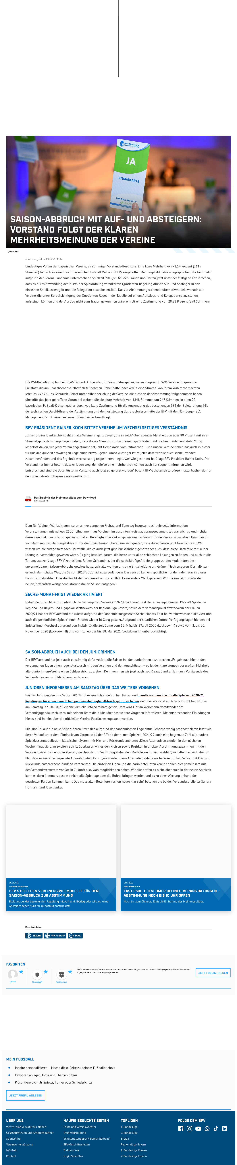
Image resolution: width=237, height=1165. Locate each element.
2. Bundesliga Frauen (134, 1103)
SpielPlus (183, 5)
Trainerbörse (71, 1097)
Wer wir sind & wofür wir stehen (26, 1074)
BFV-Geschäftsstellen (76, 1091)
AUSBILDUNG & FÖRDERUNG (133, 20)
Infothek (198, 5)
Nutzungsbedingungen (183, 1138)
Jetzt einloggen (215, 5)
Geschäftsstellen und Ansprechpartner (29, 1080)
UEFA (27, 1138)
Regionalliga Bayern (133, 1091)
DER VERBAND (165, 20)
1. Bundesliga (129, 1074)
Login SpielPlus (73, 1103)
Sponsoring (13, 1086)
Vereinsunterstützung (19, 1091)
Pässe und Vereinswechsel (79, 1074)
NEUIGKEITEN (55, 20)
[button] (34, 883)
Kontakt (11, 1103)
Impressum (224, 1138)
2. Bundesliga (129, 1080)
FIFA (36, 1138)
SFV (8, 1138)
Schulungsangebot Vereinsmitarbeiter (86, 1086)
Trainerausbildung (74, 1080)
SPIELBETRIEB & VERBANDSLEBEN (90, 20)
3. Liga (125, 1086)
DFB (17, 1138)
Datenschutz (207, 1138)
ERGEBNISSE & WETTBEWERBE (24, 20)
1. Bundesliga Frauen (134, 1097)
